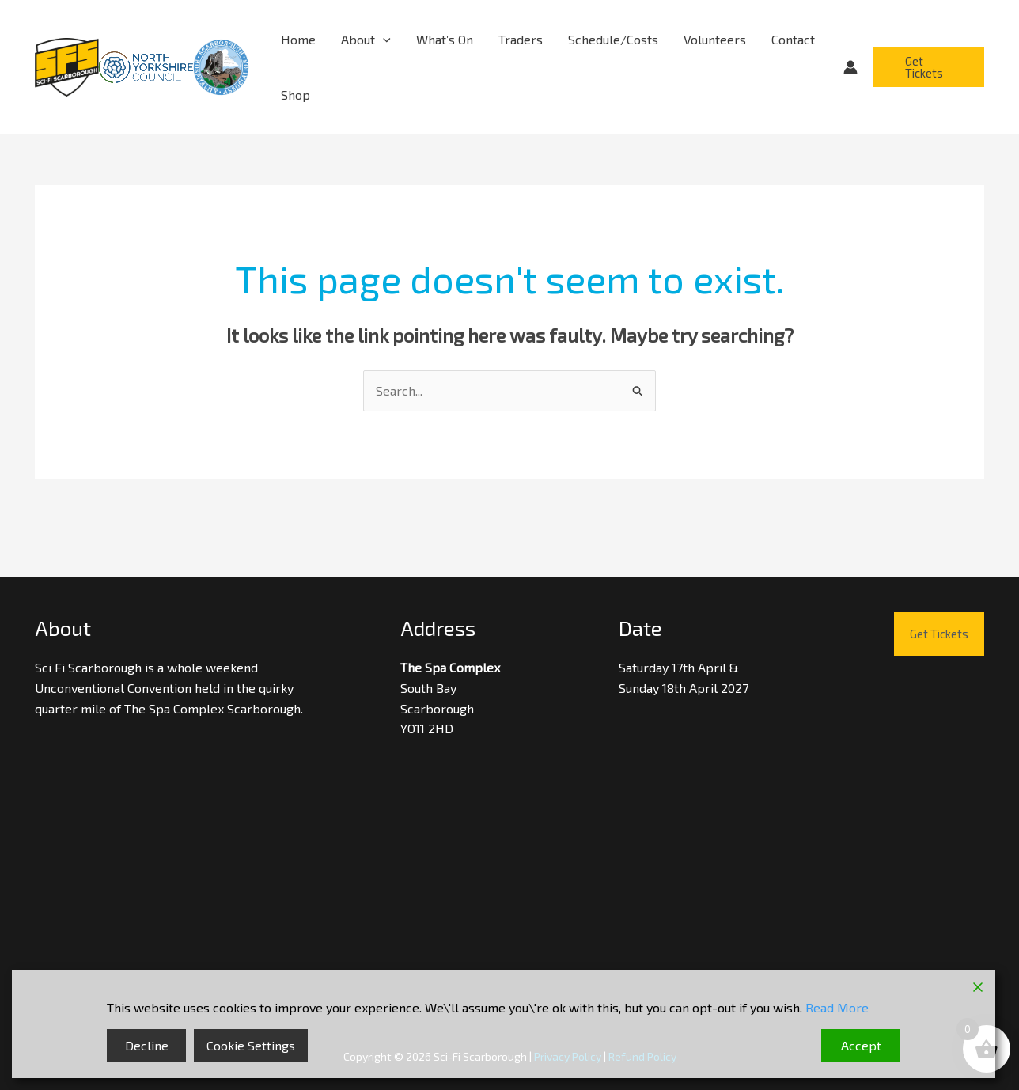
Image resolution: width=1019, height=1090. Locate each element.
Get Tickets (939, 633)
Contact (793, 39)
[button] (383, 39)
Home (298, 39)
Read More (837, 1007)
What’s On (444, 39)
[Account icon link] (850, 67)
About (366, 39)
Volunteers (715, 39)
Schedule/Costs (613, 39)
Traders (520, 39)
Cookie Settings (250, 1045)
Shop (295, 94)
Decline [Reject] (147, 1045)
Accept (861, 1045)
